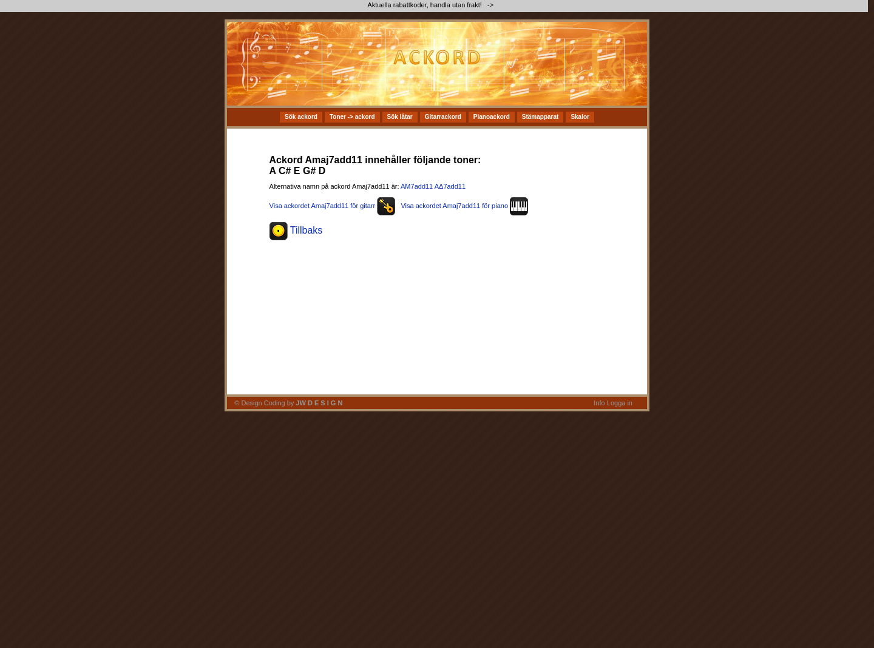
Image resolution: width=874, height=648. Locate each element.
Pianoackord (491, 116)
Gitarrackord (443, 116)
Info (599, 403)
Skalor (580, 116)
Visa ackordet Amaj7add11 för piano (464, 205)
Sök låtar (400, 116)
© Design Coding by (288, 403)
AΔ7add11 (450, 186)
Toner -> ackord (352, 116)
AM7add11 (417, 186)
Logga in (619, 403)
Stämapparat (540, 116)
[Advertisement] (607, 64)
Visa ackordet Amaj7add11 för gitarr (332, 205)
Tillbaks (296, 230)
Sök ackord (301, 116)
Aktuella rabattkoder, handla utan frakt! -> (431, 4)
